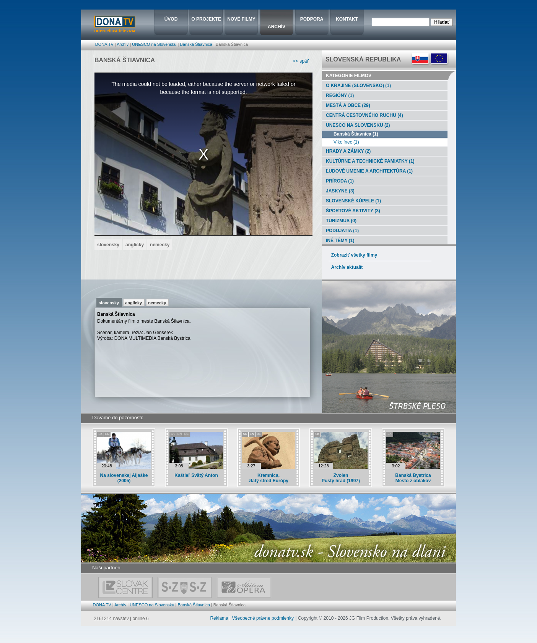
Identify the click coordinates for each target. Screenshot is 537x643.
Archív (123, 44)
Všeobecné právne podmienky (263, 618)
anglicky (133, 302)
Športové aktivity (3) (351, 210)
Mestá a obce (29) (346, 105)
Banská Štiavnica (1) (350, 134)
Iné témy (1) (338, 240)
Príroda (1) (338, 181)
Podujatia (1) (340, 230)
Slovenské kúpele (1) (351, 201)
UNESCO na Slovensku (154, 44)
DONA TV (104, 44)
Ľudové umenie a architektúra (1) (367, 171)
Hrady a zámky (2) (346, 151)
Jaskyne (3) (338, 191)
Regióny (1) (338, 95)
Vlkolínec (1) (340, 142)
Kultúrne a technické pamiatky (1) (368, 161)
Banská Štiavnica (196, 44)
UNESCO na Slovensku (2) (356, 125)
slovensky (109, 302)
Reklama (219, 618)
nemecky (157, 302)
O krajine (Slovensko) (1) (356, 85)
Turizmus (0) (339, 220)
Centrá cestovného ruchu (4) (362, 115)
